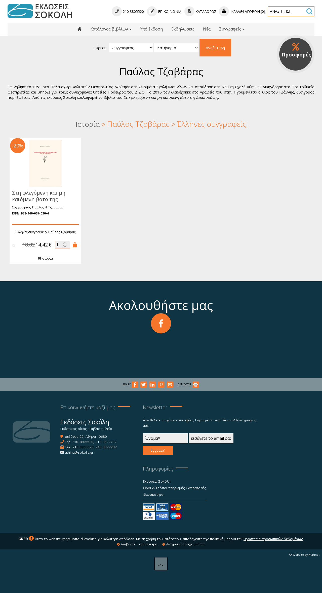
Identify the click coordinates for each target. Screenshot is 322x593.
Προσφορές (296, 50)
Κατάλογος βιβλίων (111, 29)
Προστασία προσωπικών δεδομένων (273, 539)
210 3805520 (82, 442)
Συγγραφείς (232, 29)
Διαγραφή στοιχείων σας (183, 544)
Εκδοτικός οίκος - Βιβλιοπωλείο (86, 428)
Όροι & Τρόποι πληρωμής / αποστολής (174, 488)
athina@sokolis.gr (79, 452)
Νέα (207, 29)
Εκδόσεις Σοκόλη (157, 481)
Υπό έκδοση (151, 29)
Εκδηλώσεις (182, 29)
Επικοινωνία (164, 11)
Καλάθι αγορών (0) (242, 11)
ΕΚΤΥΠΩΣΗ (188, 384)
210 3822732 (105, 442)
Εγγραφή (157, 450)
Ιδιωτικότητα (153, 494)
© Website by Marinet (304, 554)
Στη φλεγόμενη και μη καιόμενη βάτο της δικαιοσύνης (38, 199)
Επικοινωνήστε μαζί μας (87, 407)
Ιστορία (44, 258)
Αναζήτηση (215, 47)
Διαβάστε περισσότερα (137, 544)
